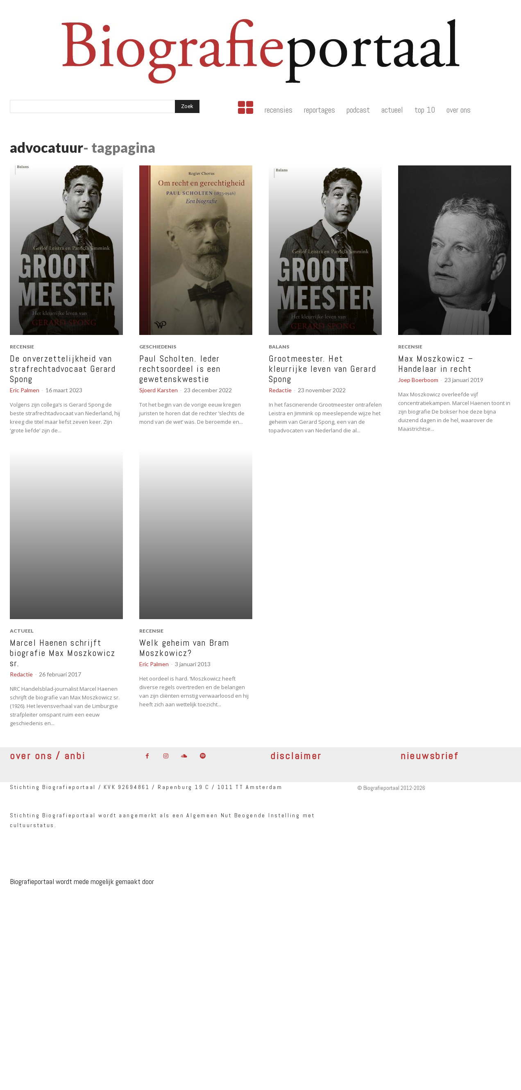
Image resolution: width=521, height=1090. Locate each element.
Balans (279, 347)
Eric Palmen (24, 390)
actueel (22, 631)
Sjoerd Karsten (158, 390)
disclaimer (296, 755)
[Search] (187, 106)
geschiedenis (157, 347)
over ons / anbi (48, 755)
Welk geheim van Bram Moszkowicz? (184, 647)
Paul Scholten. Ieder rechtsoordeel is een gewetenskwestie (180, 368)
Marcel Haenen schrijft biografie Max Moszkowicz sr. (63, 653)
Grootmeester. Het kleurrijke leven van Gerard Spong (322, 368)
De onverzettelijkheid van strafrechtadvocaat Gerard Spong (63, 368)
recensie (22, 347)
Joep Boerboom (418, 379)
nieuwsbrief (430, 755)
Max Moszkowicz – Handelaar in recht (435, 363)
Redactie (280, 390)
